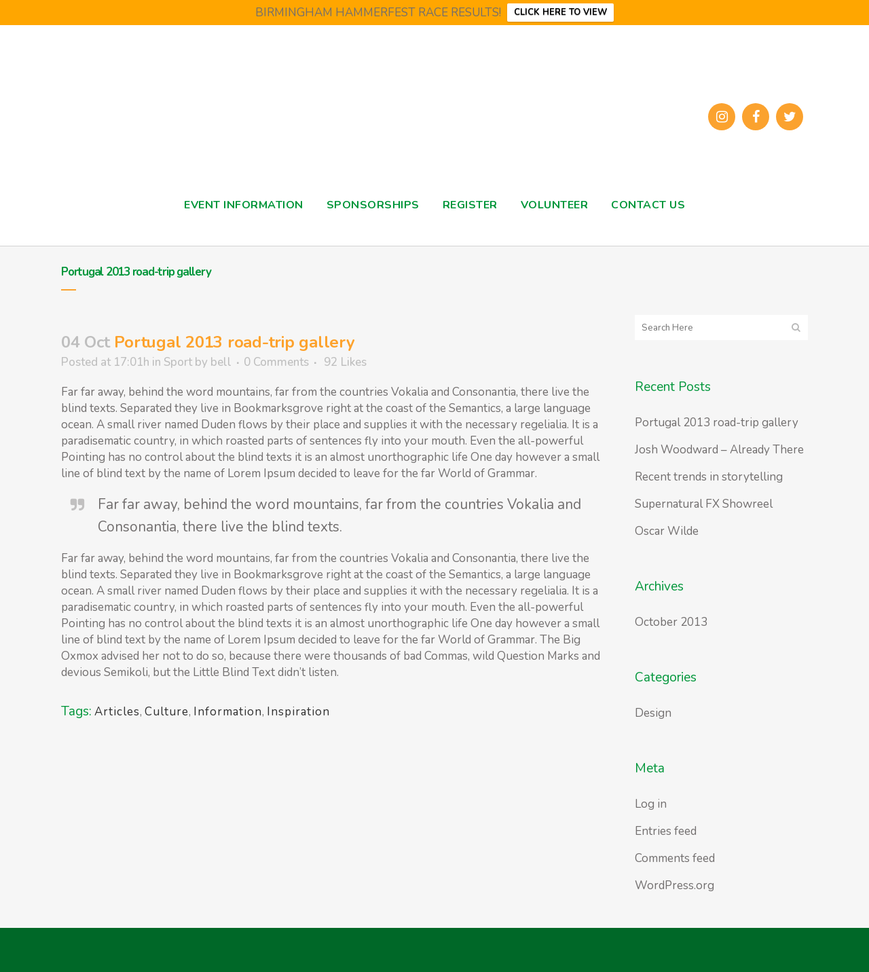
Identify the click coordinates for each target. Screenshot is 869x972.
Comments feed (675, 858)
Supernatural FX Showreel (704, 504)
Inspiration (298, 711)
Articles (117, 711)
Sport (178, 362)
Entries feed (666, 831)
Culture (167, 711)
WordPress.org (674, 885)
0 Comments (276, 362)
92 (345, 362)
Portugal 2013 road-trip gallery (716, 422)
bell (221, 362)
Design (653, 713)
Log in (651, 804)
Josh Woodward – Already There (719, 449)
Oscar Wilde (667, 531)
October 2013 (671, 622)
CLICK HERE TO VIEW (560, 12)
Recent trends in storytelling (709, 477)
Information (227, 711)
